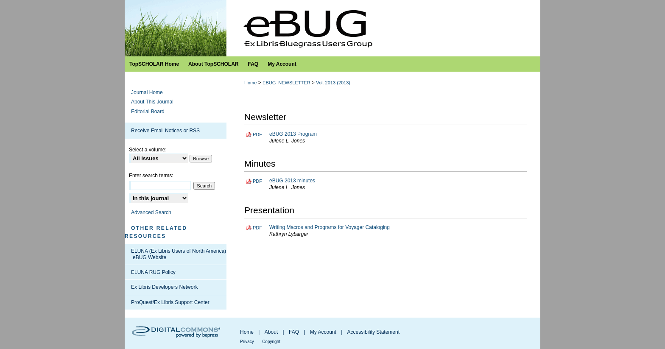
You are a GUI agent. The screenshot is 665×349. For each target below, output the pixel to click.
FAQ (294, 332)
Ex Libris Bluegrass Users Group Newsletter (332, 28)
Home (250, 82)
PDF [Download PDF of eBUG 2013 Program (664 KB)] (257, 134)
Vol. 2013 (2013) (333, 82)
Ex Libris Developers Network (164, 287)
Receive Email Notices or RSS (165, 131)
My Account (323, 332)
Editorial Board (148, 111)
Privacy (247, 341)
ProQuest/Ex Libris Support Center (170, 302)
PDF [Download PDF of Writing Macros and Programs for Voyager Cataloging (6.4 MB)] (257, 227)
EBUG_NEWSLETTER (286, 82)
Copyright (271, 341)
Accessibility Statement (373, 332)
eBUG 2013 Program (293, 134)
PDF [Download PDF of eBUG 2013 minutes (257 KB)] (257, 181)
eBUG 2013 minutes (292, 181)
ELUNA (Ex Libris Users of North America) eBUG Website (178, 254)
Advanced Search (151, 212)
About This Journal (152, 102)
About (271, 332)
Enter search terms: (151, 176)
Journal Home (147, 92)
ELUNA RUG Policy (153, 272)
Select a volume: (148, 150)
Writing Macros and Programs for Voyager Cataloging (329, 227)
